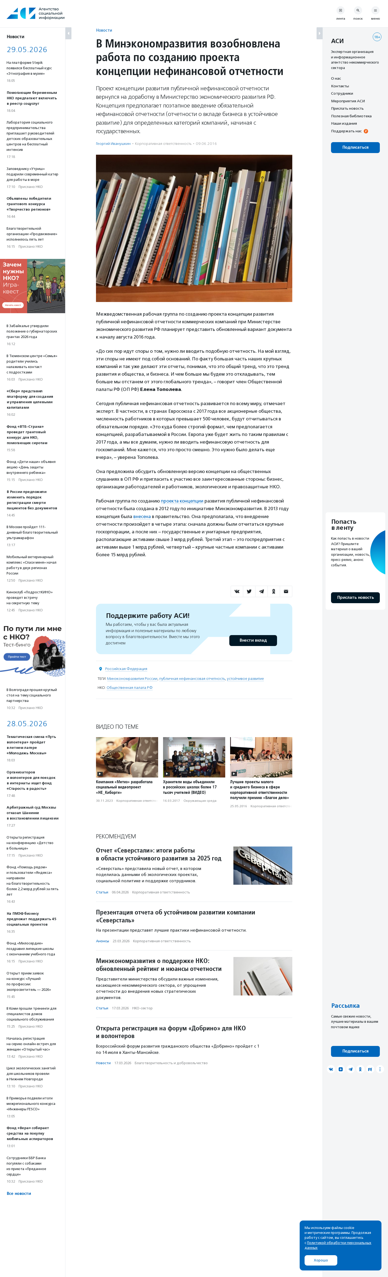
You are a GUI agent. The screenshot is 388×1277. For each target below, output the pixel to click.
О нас (336, 78)
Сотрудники (342, 93)
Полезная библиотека (351, 116)
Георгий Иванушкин (113, 143)
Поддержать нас (346, 131)
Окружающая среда (200, 800)
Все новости (19, 1193)
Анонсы (102, 941)
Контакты (340, 86)
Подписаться (355, 147)
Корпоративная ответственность (163, 143)
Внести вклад (253, 640)
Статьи (102, 892)
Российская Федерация (126, 668)
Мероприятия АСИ (348, 101)
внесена (142, 516)
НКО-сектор (142, 1008)
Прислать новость (347, 108)
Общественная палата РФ (130, 687)
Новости (104, 30)
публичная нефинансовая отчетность (192, 678)
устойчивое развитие (245, 678)
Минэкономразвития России (132, 678)
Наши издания (344, 123)
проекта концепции (182, 501)
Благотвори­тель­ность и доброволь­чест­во (171, 1063)
